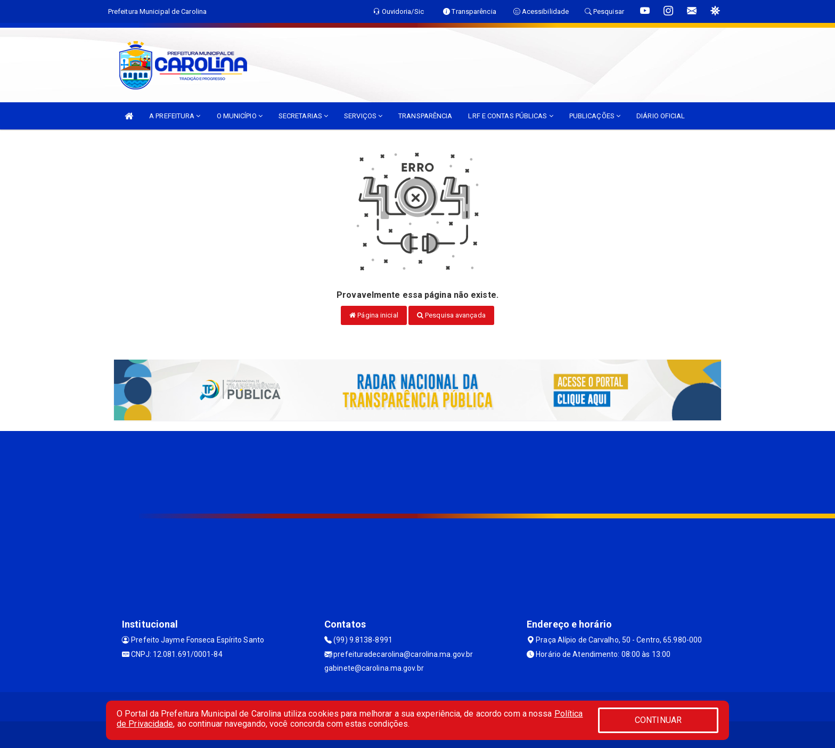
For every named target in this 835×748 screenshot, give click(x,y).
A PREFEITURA (174, 116)
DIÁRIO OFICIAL (660, 116)
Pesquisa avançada (451, 315)
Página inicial (373, 315)
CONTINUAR (658, 720)
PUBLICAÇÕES (594, 116)
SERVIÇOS (363, 116)
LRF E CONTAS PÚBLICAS (510, 116)
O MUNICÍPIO (240, 116)
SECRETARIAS (303, 116)
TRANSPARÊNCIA (425, 116)
